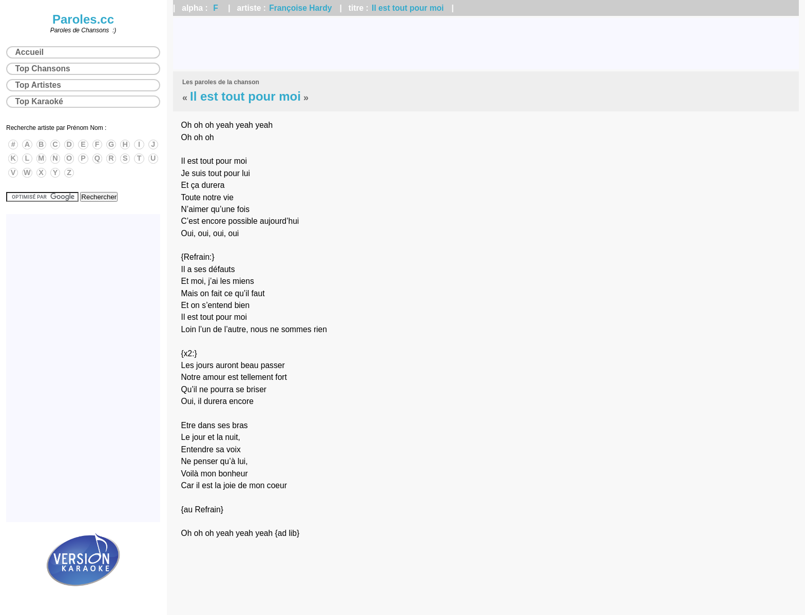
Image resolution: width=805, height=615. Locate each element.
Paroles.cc (83, 19)
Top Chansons (42, 68)
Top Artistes (38, 85)
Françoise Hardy (300, 8)
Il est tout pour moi (408, 8)
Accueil (29, 52)
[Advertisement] (486, 43)
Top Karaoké (39, 101)
